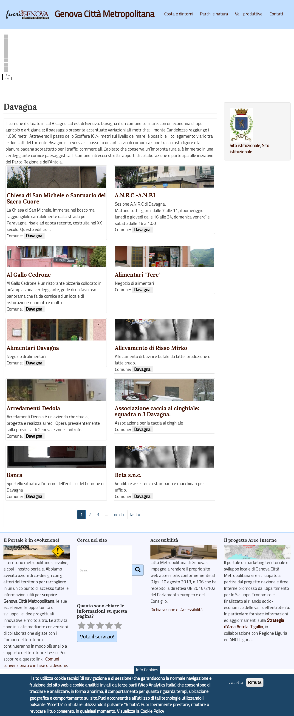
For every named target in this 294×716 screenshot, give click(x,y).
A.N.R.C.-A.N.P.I (135, 195)
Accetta (236, 682)
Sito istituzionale (245, 145)
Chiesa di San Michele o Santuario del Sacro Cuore (56, 198)
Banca (15, 475)
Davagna (34, 236)
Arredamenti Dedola (33, 408)
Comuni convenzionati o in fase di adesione (35, 662)
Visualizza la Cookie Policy (140, 711)
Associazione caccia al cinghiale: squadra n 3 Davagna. (157, 411)
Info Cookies (147, 670)
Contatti (276, 14)
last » (135, 515)
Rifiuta (254, 682)
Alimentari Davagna (33, 348)
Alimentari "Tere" (138, 274)
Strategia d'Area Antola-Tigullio (254, 623)
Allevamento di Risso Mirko (151, 348)
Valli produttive (249, 14)
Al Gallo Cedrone (29, 274)
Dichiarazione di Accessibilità (176, 610)
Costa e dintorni (178, 14)
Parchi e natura (214, 14)
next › (119, 515)
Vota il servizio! (97, 636)
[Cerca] (138, 570)
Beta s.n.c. (128, 475)
